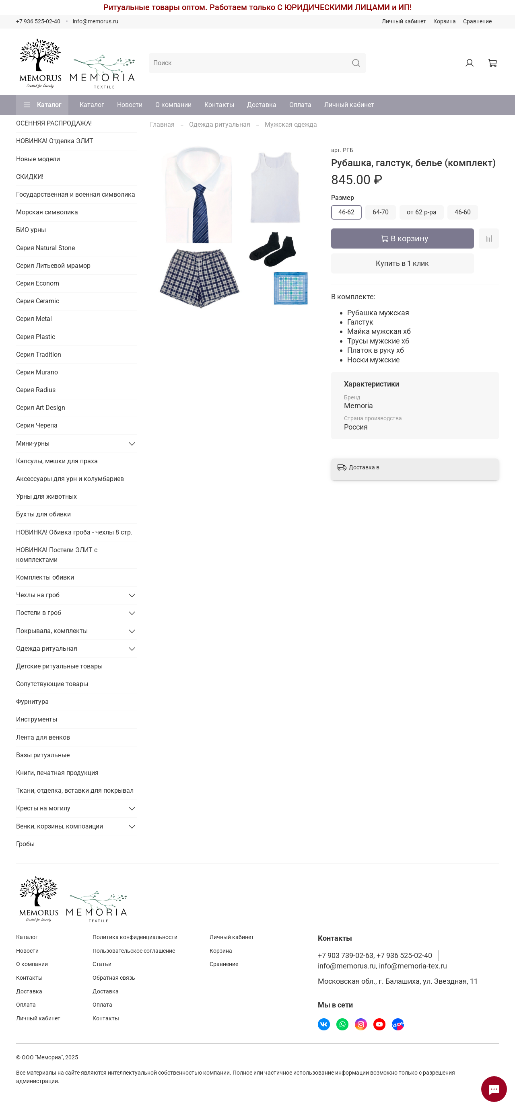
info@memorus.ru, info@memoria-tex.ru (382, 966)
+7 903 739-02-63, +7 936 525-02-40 (375, 956)
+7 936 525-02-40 (38, 21)
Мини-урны (32, 443)
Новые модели (38, 159)
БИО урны (31, 230)
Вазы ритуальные (43, 755)
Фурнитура (32, 701)
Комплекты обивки (45, 577)
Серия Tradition (38, 354)
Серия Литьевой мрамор (53, 265)
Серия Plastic (35, 337)
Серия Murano (37, 372)
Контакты (219, 105)
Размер (342, 197)
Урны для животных (46, 496)
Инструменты (36, 719)
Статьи (102, 964)
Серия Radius (36, 390)
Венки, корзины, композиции (59, 826)
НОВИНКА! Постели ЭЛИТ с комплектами (56, 554)
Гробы (25, 844)
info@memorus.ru (95, 21)
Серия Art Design (40, 407)
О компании (173, 105)
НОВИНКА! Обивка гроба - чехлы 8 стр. (74, 532)
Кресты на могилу (43, 808)
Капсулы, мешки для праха (57, 461)
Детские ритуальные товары (59, 666)
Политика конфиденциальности (135, 937)
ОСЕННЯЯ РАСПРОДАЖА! (54, 123)
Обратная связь (114, 977)
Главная (162, 124)
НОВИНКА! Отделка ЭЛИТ (54, 141)
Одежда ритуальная (219, 124)
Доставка (261, 105)
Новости (129, 105)
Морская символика (47, 212)
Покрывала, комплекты (52, 631)
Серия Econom (37, 283)
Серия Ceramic (37, 301)
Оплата (300, 105)
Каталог (42, 105)
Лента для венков (43, 737)
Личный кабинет (404, 21)
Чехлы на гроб (38, 595)
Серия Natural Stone (45, 248)
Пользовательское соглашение (134, 951)
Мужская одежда (291, 124)
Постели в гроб (38, 613)
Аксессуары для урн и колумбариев (70, 479)
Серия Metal (34, 319)
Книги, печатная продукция (57, 773)
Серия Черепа (37, 425)
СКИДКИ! (29, 177)
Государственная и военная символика (75, 194)
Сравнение (477, 21)
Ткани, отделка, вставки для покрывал (75, 790)
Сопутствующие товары (52, 684)
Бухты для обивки (43, 514)
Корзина (444, 21)
